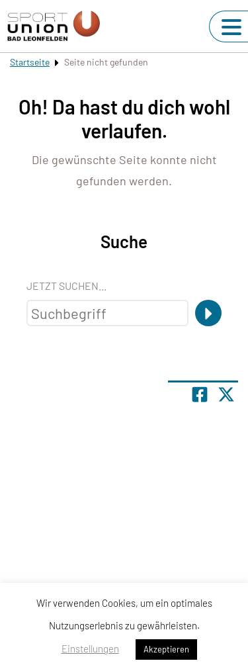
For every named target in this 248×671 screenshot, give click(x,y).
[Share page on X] (226, 394)
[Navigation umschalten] (231, 27)
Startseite (30, 61)
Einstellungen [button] (90, 648)
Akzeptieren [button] (166, 649)
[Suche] (208, 313)
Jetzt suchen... (66, 285)
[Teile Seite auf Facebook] (200, 394)
